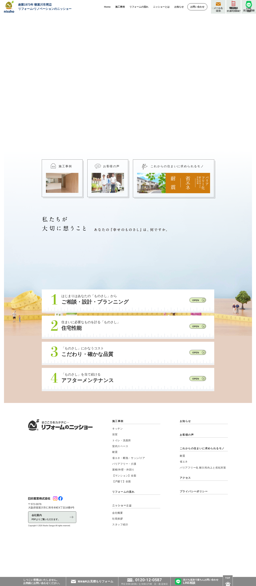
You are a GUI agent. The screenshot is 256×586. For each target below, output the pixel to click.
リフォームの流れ (123, 530)
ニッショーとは (122, 543)
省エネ (184, 500)
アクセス (185, 516)
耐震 (114, 490)
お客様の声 (187, 473)
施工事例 (117, 459)
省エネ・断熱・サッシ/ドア (128, 496)
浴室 (114, 472)
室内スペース (120, 484)
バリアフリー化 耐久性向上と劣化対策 (203, 505)
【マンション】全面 (124, 514)
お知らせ (185, 459)
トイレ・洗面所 (121, 478)
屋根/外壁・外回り (123, 508)
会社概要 (117, 551)
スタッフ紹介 (120, 562)
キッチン (117, 467)
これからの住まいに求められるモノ (202, 486)
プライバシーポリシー (194, 529)
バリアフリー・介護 (124, 502)
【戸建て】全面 (121, 519)
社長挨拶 (117, 557)
